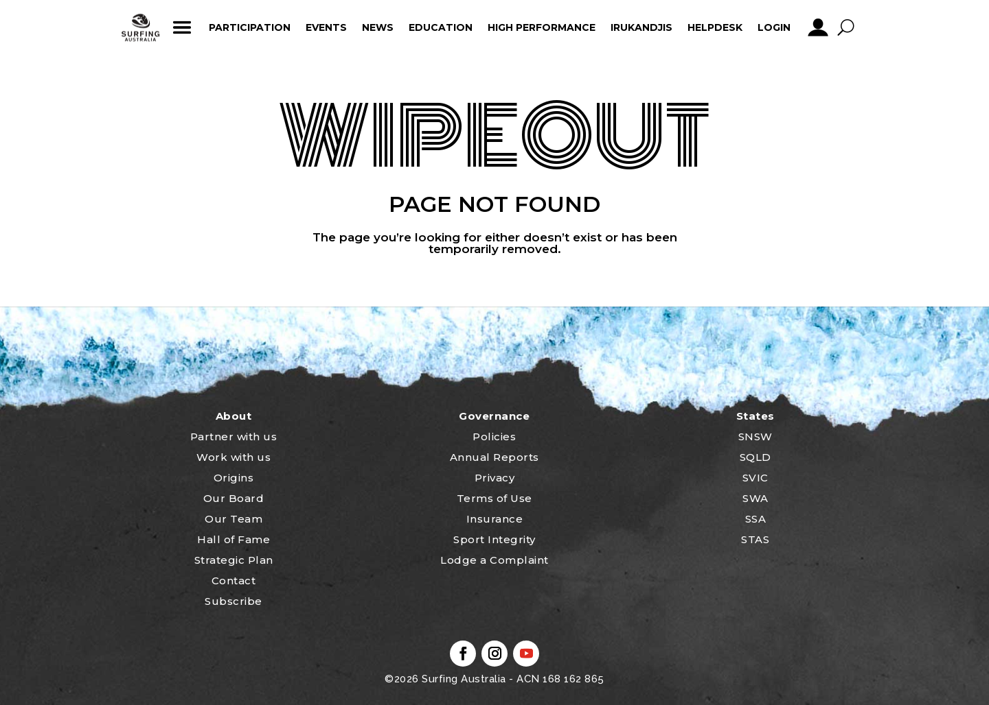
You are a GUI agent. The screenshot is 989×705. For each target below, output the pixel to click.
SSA (755, 518)
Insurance (494, 518)
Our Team (233, 518)
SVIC (755, 477)
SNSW (755, 436)
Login (774, 27)
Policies (494, 436)
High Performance (541, 27)
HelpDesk (714, 27)
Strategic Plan (233, 559)
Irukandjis (641, 27)
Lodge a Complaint (494, 559)
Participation (250, 27)
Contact (234, 580)
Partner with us (233, 436)
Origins (234, 477)
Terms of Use (494, 498)
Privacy (495, 477)
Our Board (233, 498)
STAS (755, 539)
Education (441, 27)
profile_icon (818, 27)
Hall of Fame (233, 539)
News (378, 27)
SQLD (755, 457)
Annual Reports (494, 457)
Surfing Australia (462, 679)
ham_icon (182, 27)
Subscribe (233, 601)
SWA (755, 498)
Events (326, 27)
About (234, 415)
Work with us (233, 457)
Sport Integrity (494, 539)
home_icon (141, 27)
